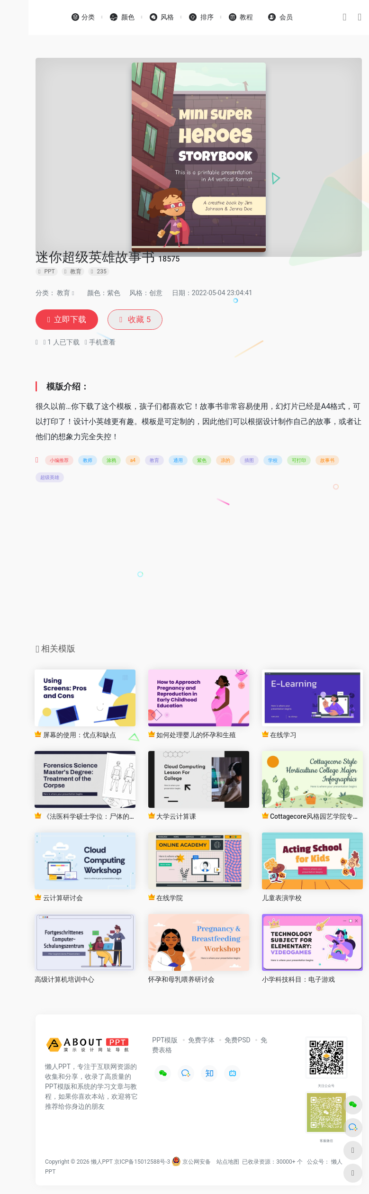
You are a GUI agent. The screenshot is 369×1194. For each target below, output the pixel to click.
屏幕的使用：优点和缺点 (75, 736)
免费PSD (237, 1041)
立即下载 (68, 320)
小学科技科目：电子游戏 (298, 980)
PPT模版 (165, 1041)
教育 (63, 293)
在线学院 (165, 899)
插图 (249, 461)
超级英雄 (49, 478)
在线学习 (279, 736)
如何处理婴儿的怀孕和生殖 (192, 736)
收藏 (138, 320)
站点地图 (227, 1162)
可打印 (299, 461)
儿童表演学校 (282, 899)
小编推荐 (59, 461)
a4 (132, 461)
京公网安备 (191, 1162)
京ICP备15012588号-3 (142, 1162)
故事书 (327, 461)
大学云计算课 (172, 817)
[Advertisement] (199, 566)
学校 (273, 461)
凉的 (225, 461)
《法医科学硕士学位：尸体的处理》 (85, 817)
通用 (178, 461)
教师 (87, 461)
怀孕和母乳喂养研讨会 (181, 980)
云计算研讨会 (58, 899)
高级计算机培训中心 (64, 980)
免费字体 (201, 1041)
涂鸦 (111, 461)
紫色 (202, 461)
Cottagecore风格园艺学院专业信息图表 (312, 817)
